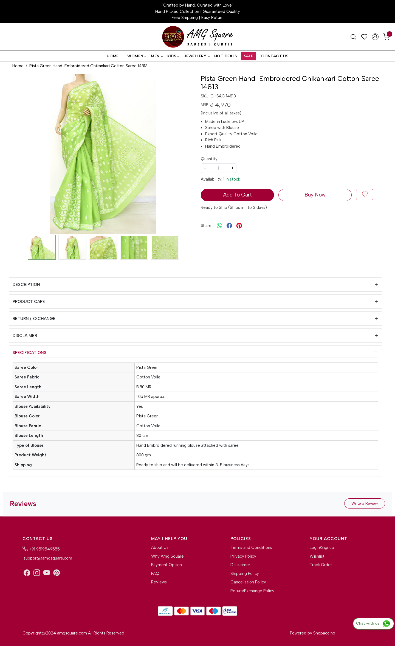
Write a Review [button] (364, 503)
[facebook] (229, 225)
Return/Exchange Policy (252, 590)
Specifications (29, 352)
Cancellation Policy (248, 582)
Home (113, 56)
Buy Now (315, 195)
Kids (173, 56)
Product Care (29, 301)
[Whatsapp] (219, 225)
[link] (353, 36)
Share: (206, 225)
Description (26, 284)
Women (136, 56)
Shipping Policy (244, 573)
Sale (248, 56)
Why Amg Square (167, 556)
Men (156, 56)
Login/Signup (322, 547)
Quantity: (209, 158)
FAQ (155, 573)
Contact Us (274, 56)
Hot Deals (225, 56)
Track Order (321, 564)
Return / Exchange (34, 318)
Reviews (159, 582)
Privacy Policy (243, 556)
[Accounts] (375, 36)
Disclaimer (25, 335)
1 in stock (231, 179)
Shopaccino (324, 633)
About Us (159, 547)
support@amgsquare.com (47, 558)
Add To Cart (237, 195)
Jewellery (197, 56)
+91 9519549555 (41, 548)
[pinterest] (239, 225)
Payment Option (166, 564)
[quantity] (218, 168)
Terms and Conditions (251, 547)
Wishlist (317, 556)
